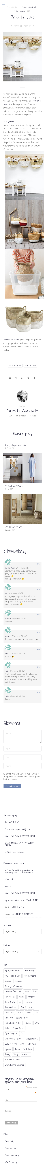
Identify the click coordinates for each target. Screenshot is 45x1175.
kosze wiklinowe (15, 365)
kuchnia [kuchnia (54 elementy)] (19, 1012)
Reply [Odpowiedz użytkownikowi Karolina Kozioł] (38, 564)
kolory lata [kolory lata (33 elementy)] (9, 1012)
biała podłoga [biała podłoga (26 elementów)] (29, 970)
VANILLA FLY (32, 900)
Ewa (6, 653)
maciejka (7, 618)
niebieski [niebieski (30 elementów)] (28, 1023)
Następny (29, 26)
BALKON (9, 879)
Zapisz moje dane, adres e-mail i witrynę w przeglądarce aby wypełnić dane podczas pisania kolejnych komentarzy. (22, 776)
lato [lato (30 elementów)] (36, 1012)
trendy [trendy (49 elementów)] (7, 1054)
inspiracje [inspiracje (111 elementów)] (28, 1002)
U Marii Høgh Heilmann (14, 852)
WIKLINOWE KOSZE (13, 527)
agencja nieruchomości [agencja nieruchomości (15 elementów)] (13, 970)
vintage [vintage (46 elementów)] (16, 1054)
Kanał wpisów (10, 1148)
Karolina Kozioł (10, 568)
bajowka (7, 636)
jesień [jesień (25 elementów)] (23, 1007)
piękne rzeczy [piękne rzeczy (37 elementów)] (18, 1028)
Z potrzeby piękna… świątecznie (18, 829)
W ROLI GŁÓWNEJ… (14, 485)
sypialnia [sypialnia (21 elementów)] (8, 1049)
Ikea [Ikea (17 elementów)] (20, 1002)
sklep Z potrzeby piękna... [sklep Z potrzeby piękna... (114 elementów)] (14, 1044)
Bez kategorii (20, 11)
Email (20, 1089)
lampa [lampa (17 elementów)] (28, 1012)
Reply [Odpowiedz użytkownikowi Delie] (38, 692)
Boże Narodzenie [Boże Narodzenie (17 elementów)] (30, 975)
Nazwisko (8, 1111)
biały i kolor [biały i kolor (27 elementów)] (15, 975)
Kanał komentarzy (12, 1155)
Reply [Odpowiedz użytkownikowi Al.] (38, 589)
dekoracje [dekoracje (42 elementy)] (18, 981)
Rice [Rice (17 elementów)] (22, 1033)
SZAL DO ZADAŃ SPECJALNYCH (20, 836)
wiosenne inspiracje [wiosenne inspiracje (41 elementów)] (12, 1059)
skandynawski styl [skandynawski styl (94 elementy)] (31, 1038)
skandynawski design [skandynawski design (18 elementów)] (13, 1038)
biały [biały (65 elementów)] (6, 975)
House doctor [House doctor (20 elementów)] (10, 1002)
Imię (6, 1100)
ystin (6, 671)
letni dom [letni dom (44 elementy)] (9, 1017)
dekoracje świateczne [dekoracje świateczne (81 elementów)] (13, 991)
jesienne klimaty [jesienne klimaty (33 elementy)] (11, 1007)
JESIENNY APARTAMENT (24, 914)
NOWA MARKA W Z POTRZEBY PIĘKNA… (19, 844)
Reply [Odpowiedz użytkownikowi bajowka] (38, 632)
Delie (6, 696)
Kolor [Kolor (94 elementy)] (31, 1007)
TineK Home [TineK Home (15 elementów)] (27, 1049)
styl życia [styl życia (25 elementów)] (32, 1044)
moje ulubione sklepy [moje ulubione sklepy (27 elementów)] (13, 1023)
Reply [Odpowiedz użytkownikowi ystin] (38, 667)
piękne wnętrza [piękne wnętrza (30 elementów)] (11, 1033)
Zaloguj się (9, 1141)
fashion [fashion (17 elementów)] (21, 996)
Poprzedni (16, 26)
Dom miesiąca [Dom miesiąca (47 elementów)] (10, 996)
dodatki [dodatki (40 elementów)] (27, 991)
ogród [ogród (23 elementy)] (37, 1023)
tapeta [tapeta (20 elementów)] (17, 1049)
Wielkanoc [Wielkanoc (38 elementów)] (26, 1054)
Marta (7, 886)
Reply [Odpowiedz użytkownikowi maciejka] (38, 615)
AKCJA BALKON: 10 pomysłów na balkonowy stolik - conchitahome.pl (19, 871)
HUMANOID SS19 (12, 822)
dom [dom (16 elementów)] (35, 991)
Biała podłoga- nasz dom (15, 445)
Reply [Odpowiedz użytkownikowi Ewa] (38, 649)
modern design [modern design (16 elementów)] (22, 1017)
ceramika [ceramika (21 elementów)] (8, 981)
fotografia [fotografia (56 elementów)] (31, 996)
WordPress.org (11, 1162)
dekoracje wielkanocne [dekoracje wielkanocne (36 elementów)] (13, 986)
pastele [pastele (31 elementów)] (7, 1028)
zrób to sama (30, 365)
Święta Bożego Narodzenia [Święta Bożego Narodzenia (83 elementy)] (14, 1065)
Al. (6, 593)
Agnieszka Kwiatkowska (29, 7)
